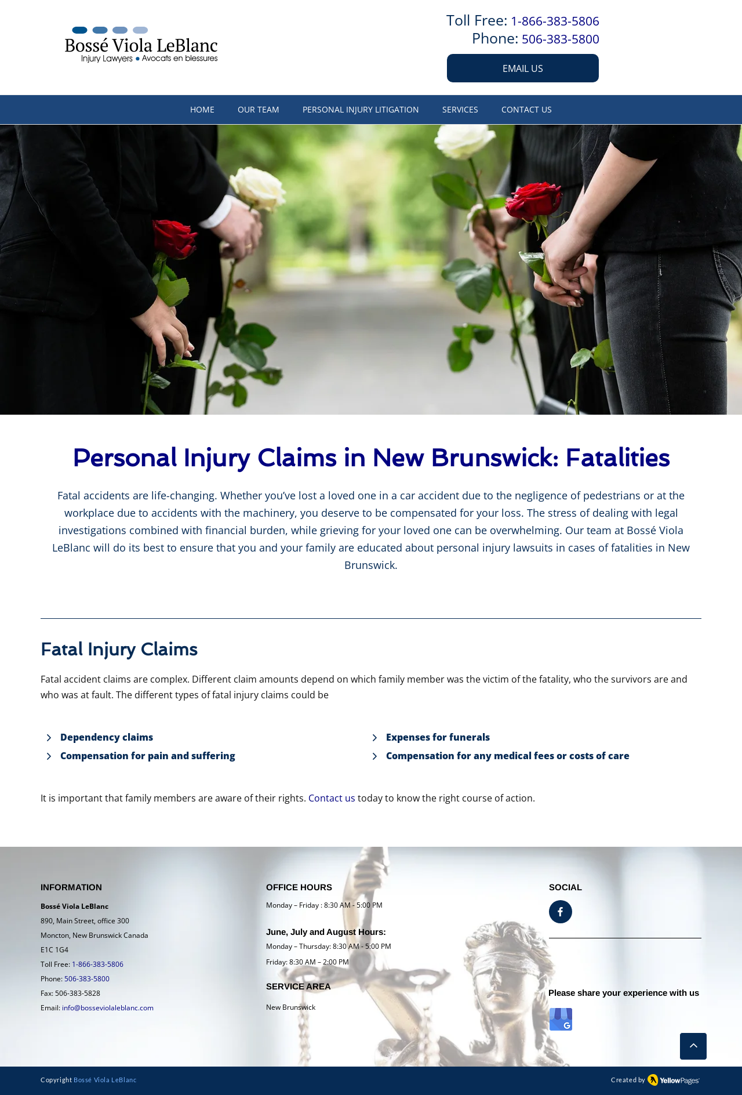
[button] (460, 109)
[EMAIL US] (523, 68)
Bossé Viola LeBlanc (105, 1079)
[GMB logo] (561, 1019)
